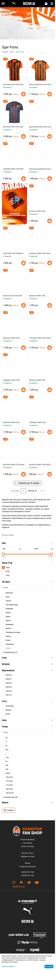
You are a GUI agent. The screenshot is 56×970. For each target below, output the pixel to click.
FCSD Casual (6, 521)
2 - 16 (42, 491)
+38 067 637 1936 (27, 872)
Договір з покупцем (27, 846)
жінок (30, 500)
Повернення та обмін (27, 856)
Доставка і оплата (27, 853)
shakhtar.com (19, 886)
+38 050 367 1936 (27, 875)
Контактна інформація (27, 839)
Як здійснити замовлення (27, 866)
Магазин (27, 863)
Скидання (9, 810)
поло (24, 518)
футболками (17, 518)
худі (28, 518)
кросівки (37, 515)
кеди (44, 515)
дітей (35, 500)
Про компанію (27, 843)
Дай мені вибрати (8, 966)
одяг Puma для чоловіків (18, 500)
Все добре (49, 966)
